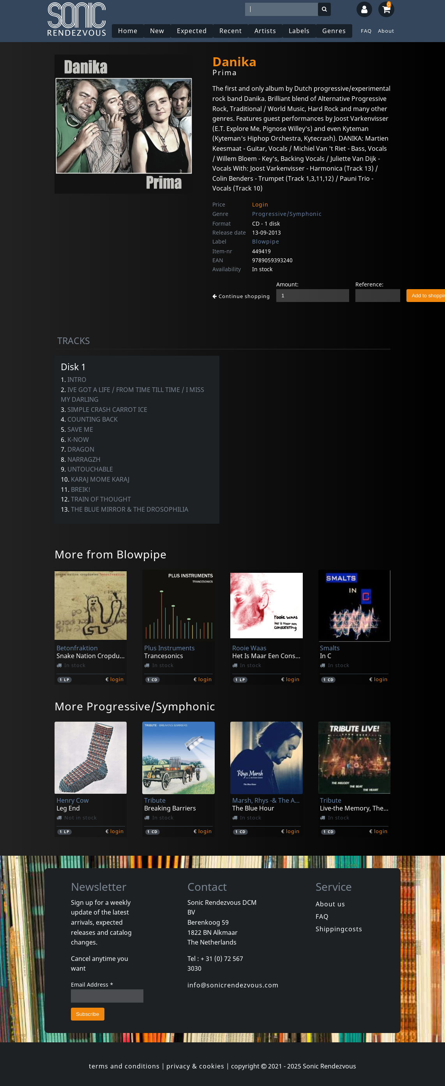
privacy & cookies (195, 1066)
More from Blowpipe (111, 554)
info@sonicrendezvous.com (233, 985)
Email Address (92, 984)
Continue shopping (241, 296)
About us (330, 904)
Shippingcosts (339, 929)
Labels (299, 30)
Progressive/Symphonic (287, 213)
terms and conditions (124, 1066)
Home (128, 30)
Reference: (369, 284)
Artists (265, 30)
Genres (334, 30)
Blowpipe (265, 241)
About (386, 30)
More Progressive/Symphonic (135, 706)
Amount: (287, 284)
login (117, 679)
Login (260, 204)
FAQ (366, 30)
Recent (230, 30)
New (157, 30)
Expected (192, 30)
